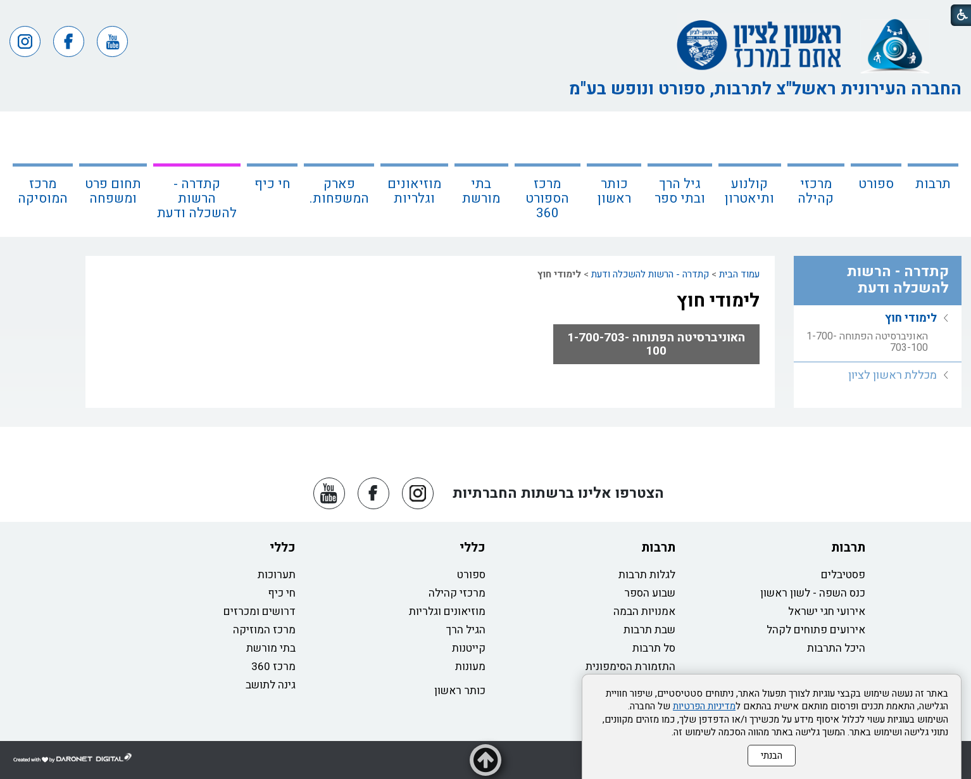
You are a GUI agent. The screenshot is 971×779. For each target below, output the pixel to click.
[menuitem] (933, 174)
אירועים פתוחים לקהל (816, 630)
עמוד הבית (739, 274)
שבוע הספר (649, 593)
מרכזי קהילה (816, 191)
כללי (473, 547)
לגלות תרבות (646, 575)
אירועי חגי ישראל (826, 611)
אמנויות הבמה (644, 611)
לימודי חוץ (718, 301)
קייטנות (469, 648)
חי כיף (272, 184)
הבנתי (771, 756)
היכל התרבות (836, 648)
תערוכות (277, 575)
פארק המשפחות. (339, 191)
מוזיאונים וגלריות (414, 191)
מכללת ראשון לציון (892, 375)
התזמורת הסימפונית (630, 666)
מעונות (470, 666)
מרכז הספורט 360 (547, 198)
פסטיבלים (843, 575)
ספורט (876, 184)
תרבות (933, 184)
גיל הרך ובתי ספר (680, 191)
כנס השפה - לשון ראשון (812, 593)
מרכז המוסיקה (43, 191)
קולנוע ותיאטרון (749, 191)
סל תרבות (653, 648)
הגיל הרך (466, 630)
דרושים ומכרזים (259, 611)
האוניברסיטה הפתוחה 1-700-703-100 (656, 344)
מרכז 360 (273, 666)
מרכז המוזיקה (264, 630)
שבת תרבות (649, 630)
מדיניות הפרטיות (704, 706)
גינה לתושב (271, 685)
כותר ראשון (614, 191)
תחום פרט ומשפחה (113, 191)
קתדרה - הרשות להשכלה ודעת (197, 198)
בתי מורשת (481, 191)
